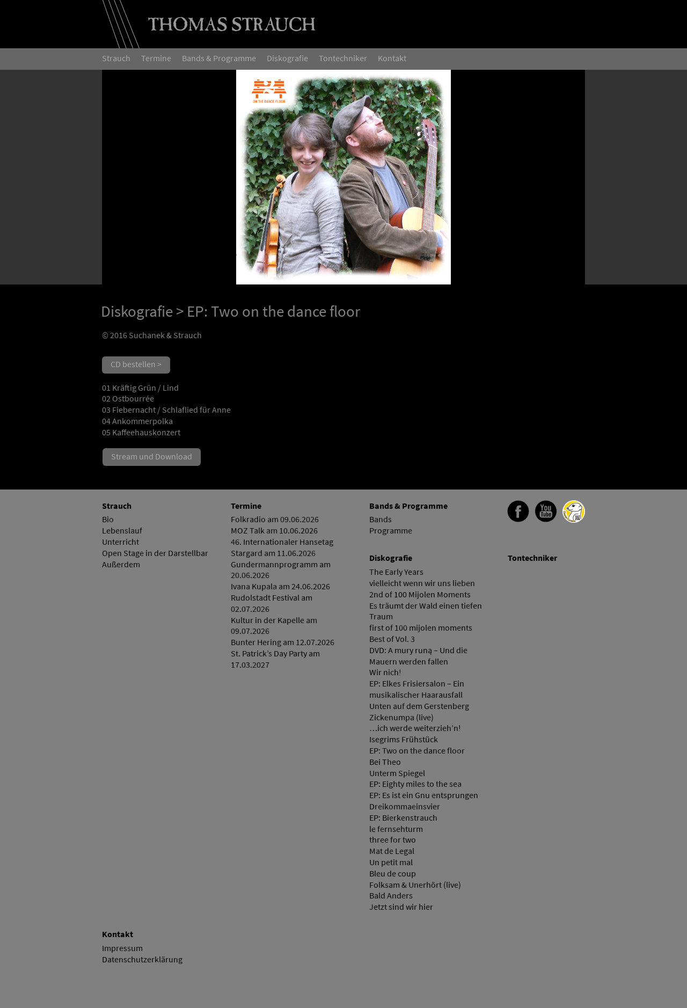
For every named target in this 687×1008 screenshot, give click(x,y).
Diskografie (137, 311)
